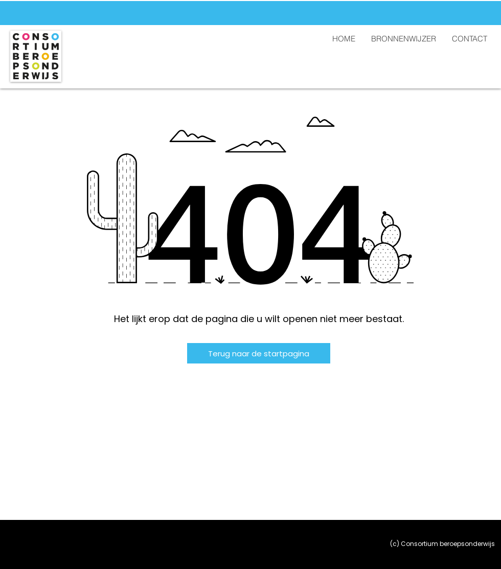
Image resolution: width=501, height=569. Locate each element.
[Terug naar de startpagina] (258, 353)
